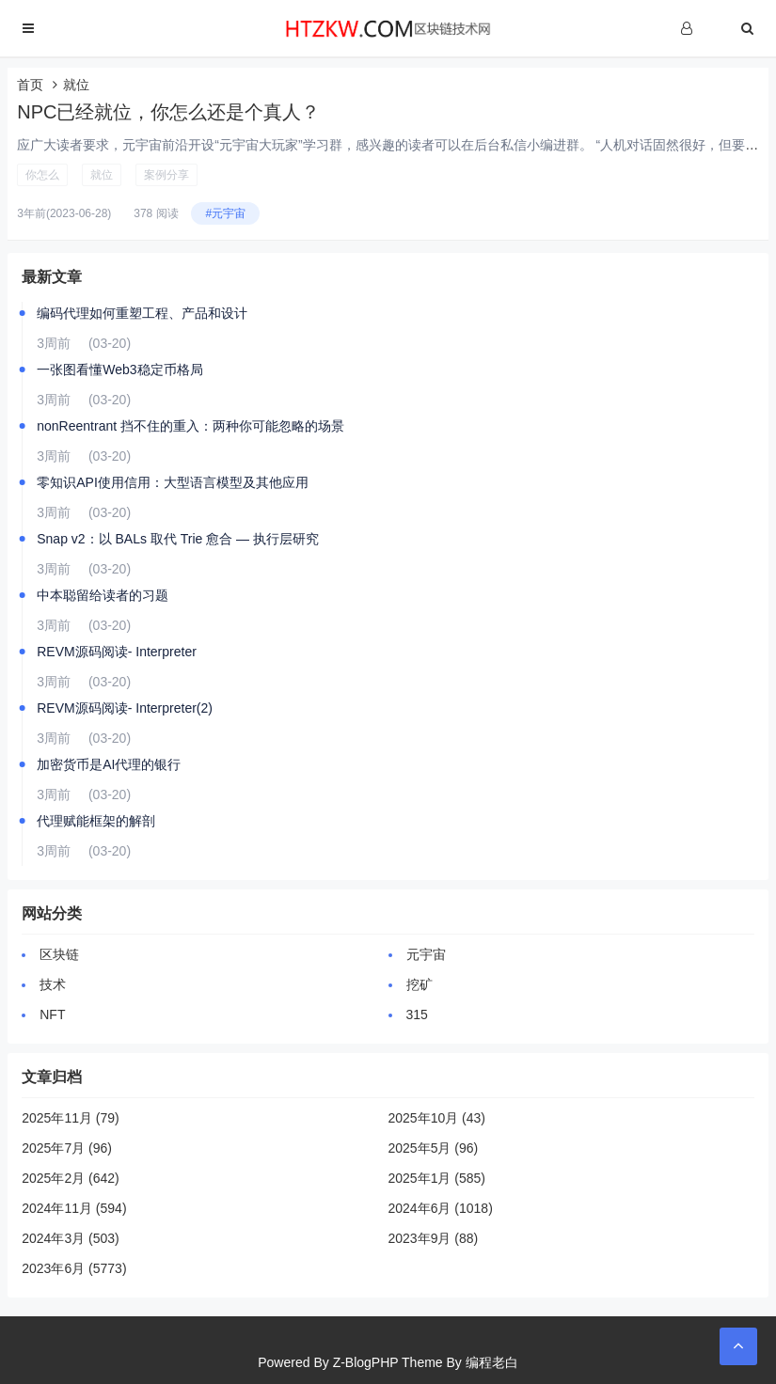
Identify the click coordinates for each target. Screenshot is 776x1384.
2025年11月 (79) (70, 1117)
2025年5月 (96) (433, 1148)
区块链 (59, 954)
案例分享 (166, 174)
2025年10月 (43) (437, 1117)
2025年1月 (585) (437, 1178)
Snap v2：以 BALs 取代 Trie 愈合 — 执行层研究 (178, 538)
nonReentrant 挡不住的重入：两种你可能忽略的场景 (190, 425)
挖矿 (419, 984)
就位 (101, 174)
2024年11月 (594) (74, 1208)
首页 (30, 84)
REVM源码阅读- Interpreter (117, 651)
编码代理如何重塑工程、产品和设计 (142, 313)
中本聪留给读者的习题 (102, 595)
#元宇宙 (225, 213)
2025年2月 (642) (70, 1178)
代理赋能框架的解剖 (96, 820)
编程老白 (492, 1362)
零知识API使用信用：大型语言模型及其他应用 (173, 482)
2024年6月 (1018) (440, 1208)
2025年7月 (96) (67, 1148)
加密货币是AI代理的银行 (109, 764)
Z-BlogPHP (366, 1362)
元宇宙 (426, 954)
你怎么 (42, 174)
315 (417, 1014)
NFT (52, 1014)
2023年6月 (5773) (74, 1268)
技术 (53, 984)
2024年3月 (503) (70, 1238)
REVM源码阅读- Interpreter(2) (125, 708)
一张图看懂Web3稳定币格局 (119, 369)
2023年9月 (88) (433, 1238)
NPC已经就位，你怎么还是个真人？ (168, 112)
